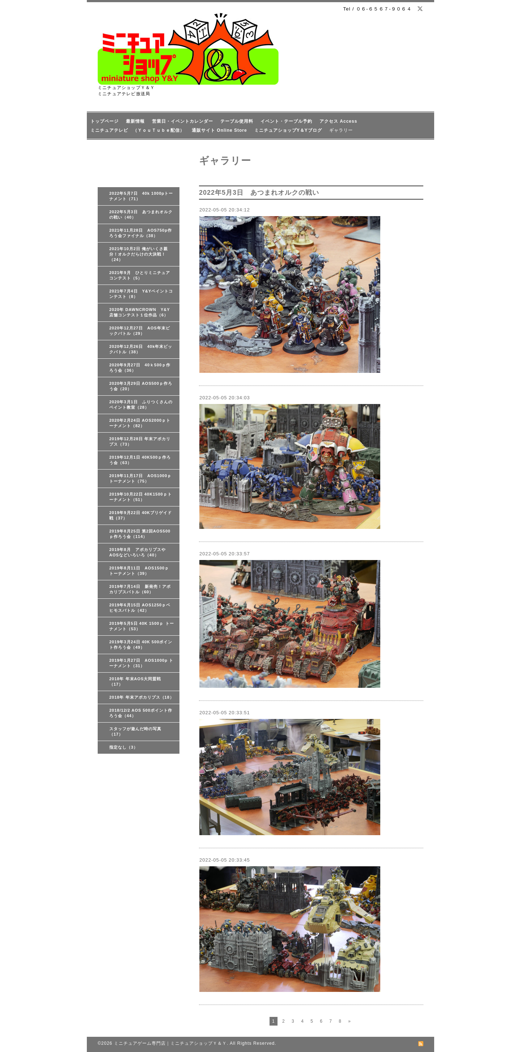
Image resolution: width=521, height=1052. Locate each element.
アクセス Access (338, 121)
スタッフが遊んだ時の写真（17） (135, 731)
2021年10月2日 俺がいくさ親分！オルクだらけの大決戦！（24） (138, 254)
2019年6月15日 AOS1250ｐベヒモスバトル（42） (139, 608)
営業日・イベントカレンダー (182, 121)
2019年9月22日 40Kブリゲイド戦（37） (140, 515)
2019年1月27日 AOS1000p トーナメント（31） (141, 663)
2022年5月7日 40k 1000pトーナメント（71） (141, 196)
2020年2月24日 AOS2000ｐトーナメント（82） (139, 423)
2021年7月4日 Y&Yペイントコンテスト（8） (141, 294)
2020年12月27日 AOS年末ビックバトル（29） (139, 331)
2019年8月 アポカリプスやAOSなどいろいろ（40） (137, 552)
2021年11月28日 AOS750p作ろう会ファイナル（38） (140, 233)
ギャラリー (341, 130)
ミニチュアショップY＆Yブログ (288, 130)
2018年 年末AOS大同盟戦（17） (135, 681)
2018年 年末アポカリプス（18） (141, 697)
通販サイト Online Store (219, 130)
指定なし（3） (123, 747)
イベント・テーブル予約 (286, 121)
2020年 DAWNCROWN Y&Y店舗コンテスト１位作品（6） (139, 312)
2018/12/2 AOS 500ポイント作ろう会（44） (140, 713)
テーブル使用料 (236, 121)
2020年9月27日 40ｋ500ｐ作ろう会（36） (139, 368)
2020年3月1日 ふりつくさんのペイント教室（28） (141, 404)
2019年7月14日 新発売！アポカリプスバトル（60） (140, 589)
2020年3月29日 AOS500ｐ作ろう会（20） (140, 386)
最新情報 (135, 121)
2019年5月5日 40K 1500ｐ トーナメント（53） (141, 626)
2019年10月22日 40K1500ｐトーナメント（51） (140, 497)
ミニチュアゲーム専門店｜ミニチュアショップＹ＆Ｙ (170, 1043)
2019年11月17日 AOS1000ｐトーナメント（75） (140, 478)
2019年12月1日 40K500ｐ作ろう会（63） (140, 460)
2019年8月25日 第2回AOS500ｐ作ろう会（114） (139, 534)
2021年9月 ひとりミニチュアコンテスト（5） (139, 275)
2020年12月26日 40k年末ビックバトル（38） (140, 349)
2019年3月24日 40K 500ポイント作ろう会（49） (140, 644)
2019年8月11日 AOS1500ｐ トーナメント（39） (139, 571)
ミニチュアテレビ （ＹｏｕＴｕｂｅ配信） (137, 130)
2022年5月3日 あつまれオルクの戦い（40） (141, 214)
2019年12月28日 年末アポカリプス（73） (139, 441)
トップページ (104, 121)
